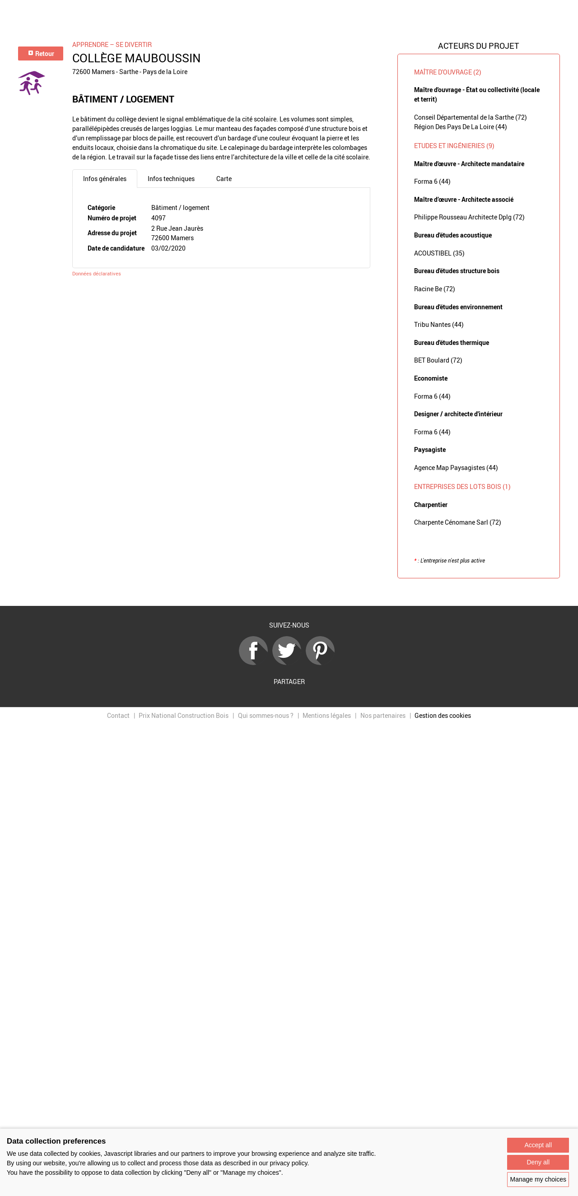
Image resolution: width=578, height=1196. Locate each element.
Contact (118, 715)
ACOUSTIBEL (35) (439, 253)
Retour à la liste (289, 592)
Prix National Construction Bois (183, 715)
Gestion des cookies (443, 715)
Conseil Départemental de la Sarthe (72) (470, 117)
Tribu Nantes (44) (439, 324)
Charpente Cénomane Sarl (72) (457, 522)
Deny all (538, 1162)
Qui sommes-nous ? (266, 715)
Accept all (538, 1145)
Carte (224, 178)
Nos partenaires (383, 715)
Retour (41, 53)
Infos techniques (171, 178)
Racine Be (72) (434, 288)
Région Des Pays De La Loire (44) (460, 126)
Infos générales (104, 178)
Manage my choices (538, 1179)
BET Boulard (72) (438, 360)
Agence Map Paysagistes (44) (456, 467)
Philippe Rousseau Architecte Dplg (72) (469, 217)
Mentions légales (327, 715)
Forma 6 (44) (432, 181)
